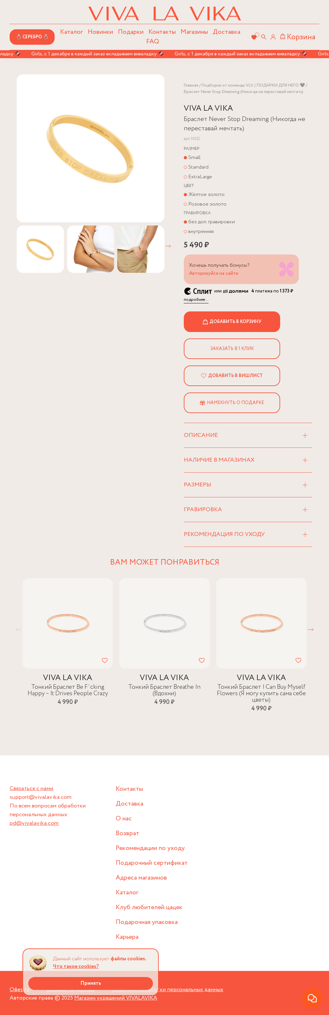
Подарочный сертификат (152, 863)
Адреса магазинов (141, 877)
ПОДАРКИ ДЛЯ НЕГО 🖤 (281, 85)
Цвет (189, 186)
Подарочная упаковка (147, 922)
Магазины (194, 32)
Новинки (100, 32)
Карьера (127, 937)
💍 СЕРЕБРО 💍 (32, 37)
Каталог (127, 892)
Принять (90, 983)
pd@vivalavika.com (34, 823)
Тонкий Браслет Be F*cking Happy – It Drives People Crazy (68, 690)
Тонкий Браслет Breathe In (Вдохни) (164, 690)
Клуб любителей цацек (149, 907)
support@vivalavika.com (41, 797)
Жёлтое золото (206, 194)
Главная (191, 85)
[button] (168, 246)
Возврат (127, 833)
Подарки (131, 32)
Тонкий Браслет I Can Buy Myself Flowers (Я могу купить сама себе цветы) (261, 694)
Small (194, 157)
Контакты (162, 32)
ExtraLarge (200, 176)
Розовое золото (207, 204)
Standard (198, 167)
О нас (124, 818)
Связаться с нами (31, 788)
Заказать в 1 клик (232, 349)
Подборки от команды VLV (227, 85)
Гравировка (197, 213)
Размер (192, 149)
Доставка (226, 32)
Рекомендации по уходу (150, 848)
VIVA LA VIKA (208, 108)
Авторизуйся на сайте (213, 273)
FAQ (152, 41)
